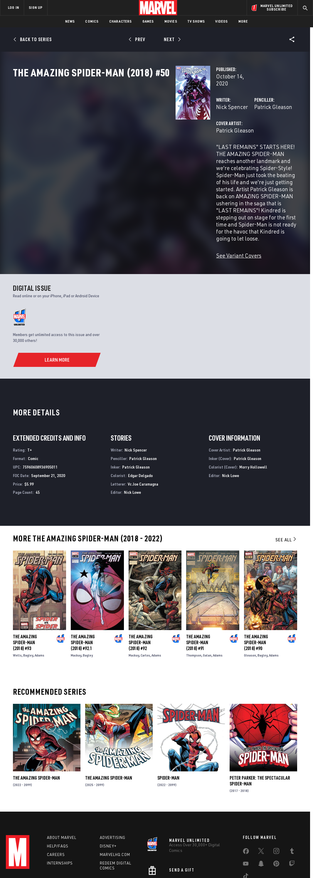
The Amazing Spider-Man (36, 740)
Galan (207, 617)
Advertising (112, 800)
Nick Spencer (118, 125)
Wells (17, 617)
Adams (39, 617)
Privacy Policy (45, 868)
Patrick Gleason (216, 125)
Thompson (193, 617)
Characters (120, 21)
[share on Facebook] (246, 815)
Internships (60, 825)
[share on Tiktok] (246, 839)
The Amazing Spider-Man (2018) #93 (25, 605)
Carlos (145, 617)
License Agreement (221, 868)
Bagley (28, 617)
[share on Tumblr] (292, 814)
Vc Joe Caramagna (143, 446)
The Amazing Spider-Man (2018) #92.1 (83, 605)
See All (286, 502)
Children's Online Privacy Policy (175, 868)
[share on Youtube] (246, 827)
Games (148, 21)
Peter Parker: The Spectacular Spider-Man (260, 743)
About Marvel (61, 800)
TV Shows (196, 21)
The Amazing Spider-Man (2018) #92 (141, 605)
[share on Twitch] (292, 827)
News (70, 21)
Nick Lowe (132, 454)
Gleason (250, 617)
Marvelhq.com (115, 817)
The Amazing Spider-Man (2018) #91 (198, 605)
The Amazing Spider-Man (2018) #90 (256, 605)
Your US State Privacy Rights (84, 868)
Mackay (76, 617)
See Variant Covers (124, 217)
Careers (56, 817)
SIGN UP (35, 7)
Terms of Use (18, 868)
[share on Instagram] (276, 814)
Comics (91, 21)
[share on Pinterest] (276, 827)
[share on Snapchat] (261, 827)
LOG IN (13, 7)
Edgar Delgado (140, 437)
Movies (170, 21)
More (243, 21)
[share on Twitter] (261, 814)
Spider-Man (168, 740)
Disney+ (108, 808)
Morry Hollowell (253, 429)
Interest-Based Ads (257, 868)
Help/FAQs (57, 808)
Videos (221, 21)
